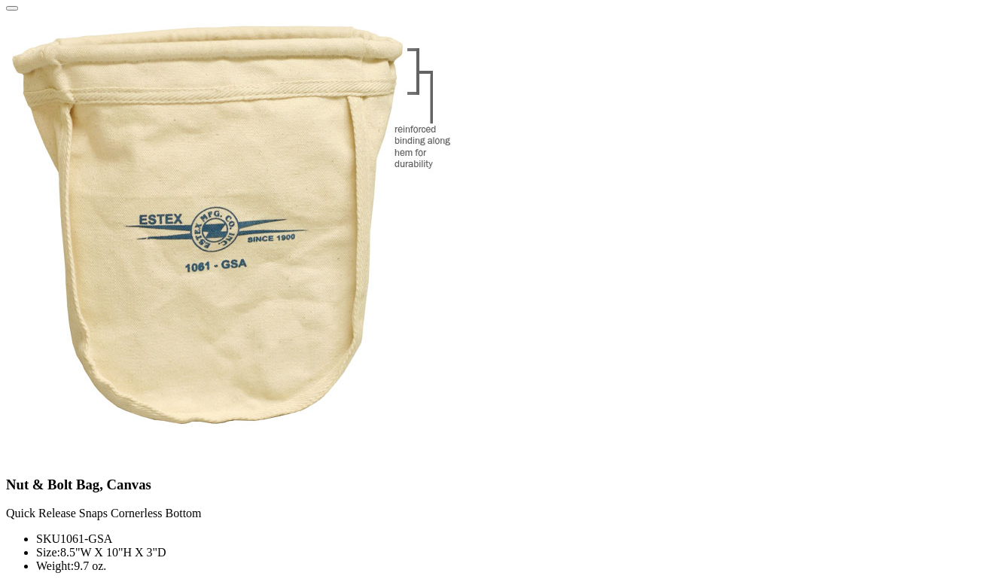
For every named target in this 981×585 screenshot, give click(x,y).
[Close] (12, 8)
